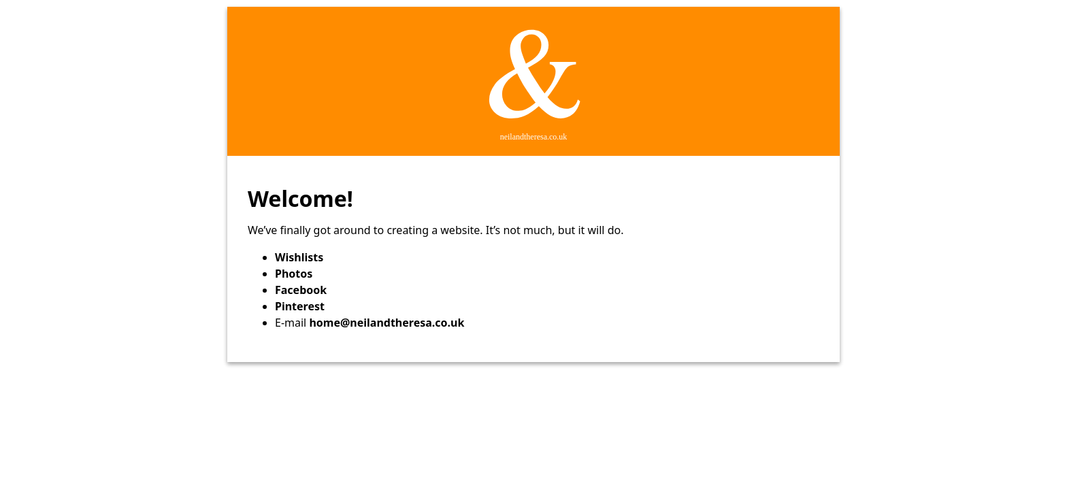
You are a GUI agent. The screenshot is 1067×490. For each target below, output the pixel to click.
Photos (293, 273)
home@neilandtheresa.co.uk (386, 322)
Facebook (301, 289)
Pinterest (300, 306)
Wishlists (299, 257)
